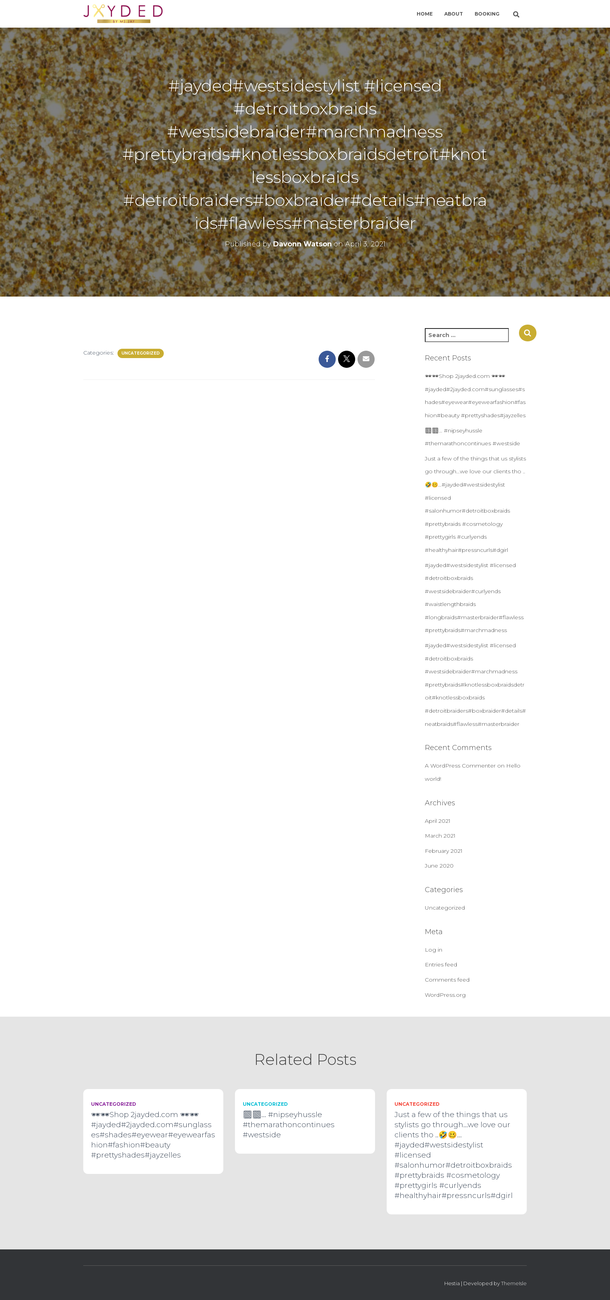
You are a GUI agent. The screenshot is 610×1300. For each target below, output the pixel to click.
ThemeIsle (514, 1283)
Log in (433, 949)
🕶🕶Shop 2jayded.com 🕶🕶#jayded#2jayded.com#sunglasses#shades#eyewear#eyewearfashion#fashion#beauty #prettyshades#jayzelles (153, 1134)
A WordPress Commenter (460, 765)
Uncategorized (140, 353)
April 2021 (437, 820)
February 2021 (444, 850)
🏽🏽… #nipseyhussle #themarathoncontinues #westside (289, 1124)
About (453, 14)
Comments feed (447, 979)
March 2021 (440, 835)
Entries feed (441, 964)
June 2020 (439, 865)
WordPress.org (445, 994)
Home (425, 14)
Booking (487, 14)
